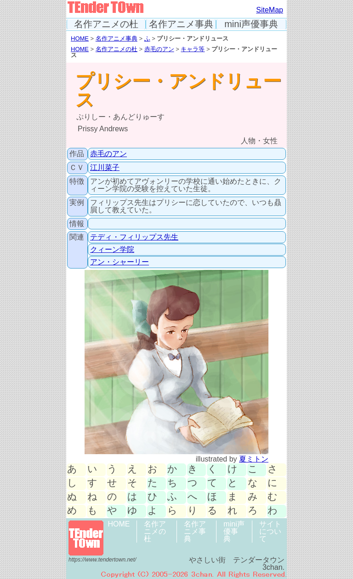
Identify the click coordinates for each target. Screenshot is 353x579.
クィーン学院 (112, 249)
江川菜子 (105, 167)
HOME (80, 38)
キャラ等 (193, 49)
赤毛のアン (159, 49)
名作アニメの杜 (106, 24)
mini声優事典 (251, 24)
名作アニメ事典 (181, 24)
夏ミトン (253, 459)
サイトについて (270, 531)
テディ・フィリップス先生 (134, 237)
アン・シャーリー (119, 262)
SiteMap (269, 10)
